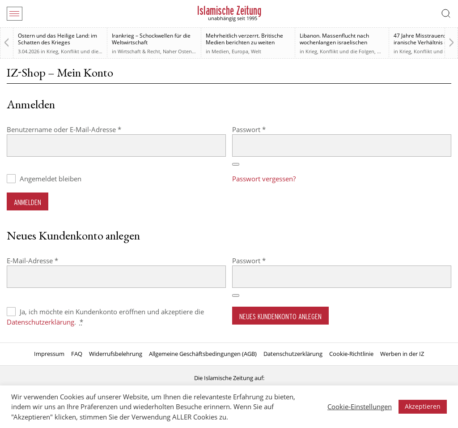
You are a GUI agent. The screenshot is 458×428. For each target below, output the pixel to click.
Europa (240, 51)
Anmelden (27, 202)
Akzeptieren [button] (423, 406)
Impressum (49, 354)
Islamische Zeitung (229, 10)
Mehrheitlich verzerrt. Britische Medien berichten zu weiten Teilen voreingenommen (244, 42)
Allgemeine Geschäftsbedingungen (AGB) (203, 354)
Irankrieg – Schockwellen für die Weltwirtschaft (151, 39)
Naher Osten (177, 51)
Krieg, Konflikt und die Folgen (81, 51)
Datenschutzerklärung (40, 321)
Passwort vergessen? (264, 178)
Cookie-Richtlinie (351, 354)
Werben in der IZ (402, 354)
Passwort (266, 129)
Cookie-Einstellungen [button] (359, 406)
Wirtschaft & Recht (139, 51)
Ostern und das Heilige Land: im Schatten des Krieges (57, 39)
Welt (256, 51)
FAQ (76, 354)
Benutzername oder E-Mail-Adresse (82, 129)
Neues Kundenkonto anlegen (280, 316)
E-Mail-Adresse (50, 260)
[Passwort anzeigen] (235, 164)
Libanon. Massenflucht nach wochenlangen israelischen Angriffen (334, 42)
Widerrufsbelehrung (115, 354)
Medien (220, 51)
